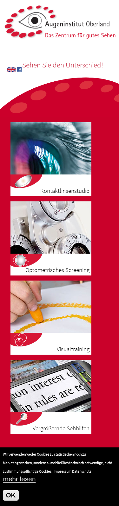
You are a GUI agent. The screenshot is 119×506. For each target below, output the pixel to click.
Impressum (62, 475)
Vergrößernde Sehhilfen (61, 428)
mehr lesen (19, 483)
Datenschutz (81, 475)
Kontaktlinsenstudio (64, 190)
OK (11, 499)
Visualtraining (73, 349)
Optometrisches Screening (57, 270)
